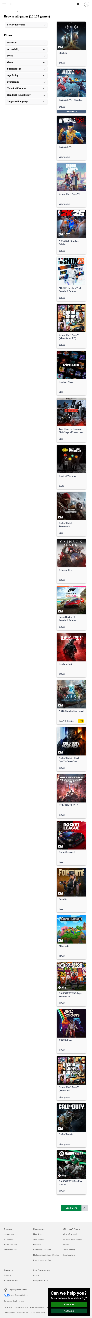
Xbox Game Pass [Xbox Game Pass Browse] (10, 1244)
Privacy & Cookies (37, 1307)
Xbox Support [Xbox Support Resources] (38, 1239)
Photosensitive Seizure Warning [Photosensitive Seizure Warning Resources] (46, 1255)
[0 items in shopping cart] (79, 4)
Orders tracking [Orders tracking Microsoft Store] (69, 1250)
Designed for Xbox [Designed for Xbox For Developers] (40, 1280)
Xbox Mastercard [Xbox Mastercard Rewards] (10, 1280)
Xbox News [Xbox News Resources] (37, 1234)
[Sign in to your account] (87, 4)
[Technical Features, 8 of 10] (26, 88)
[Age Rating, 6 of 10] (26, 75)
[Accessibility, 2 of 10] (26, 49)
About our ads (22, 1312)
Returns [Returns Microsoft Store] (66, 1244)
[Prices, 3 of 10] (26, 55)
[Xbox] (8, 11)
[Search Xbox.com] (11, 4)
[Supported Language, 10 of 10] (26, 101)
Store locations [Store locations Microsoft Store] (69, 1255)
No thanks (69, 1311)
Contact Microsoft (21, 1307)
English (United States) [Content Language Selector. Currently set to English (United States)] (18, 1290)
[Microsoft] (45, 2)
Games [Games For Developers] (36, 1275)
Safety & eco (10, 1312)
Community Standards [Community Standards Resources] (42, 1250)
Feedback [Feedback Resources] (37, 1244)
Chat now (69, 1304)
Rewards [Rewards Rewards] (7, 1275)
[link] (71, 44)
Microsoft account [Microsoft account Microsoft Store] (70, 1234)
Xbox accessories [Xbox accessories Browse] (10, 1250)
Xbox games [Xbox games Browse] (8, 1239)
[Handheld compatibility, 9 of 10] (26, 95)
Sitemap (8, 1307)
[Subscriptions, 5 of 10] (26, 68)
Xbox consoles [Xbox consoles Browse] (9, 1234)
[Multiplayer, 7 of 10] (26, 82)
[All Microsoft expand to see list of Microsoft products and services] (4, 4)
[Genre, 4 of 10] (26, 62)
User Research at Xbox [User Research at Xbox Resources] (42, 1260)
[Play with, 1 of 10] (26, 42)
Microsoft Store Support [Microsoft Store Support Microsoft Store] (72, 1239)
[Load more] (71, 1208)
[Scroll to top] (84, 1208)
